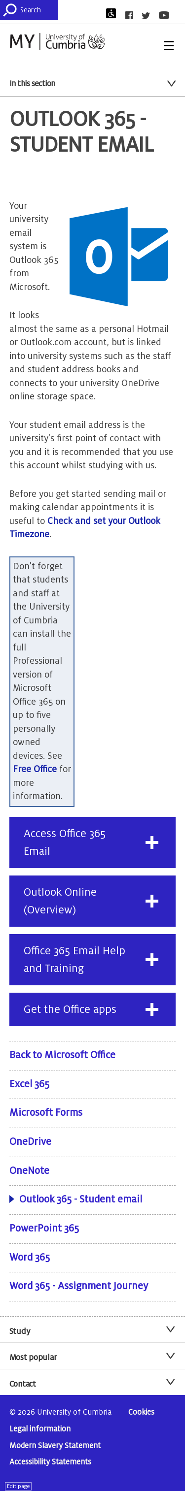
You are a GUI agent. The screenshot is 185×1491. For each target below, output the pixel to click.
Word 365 (29, 1257)
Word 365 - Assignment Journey (78, 1286)
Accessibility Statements (50, 1462)
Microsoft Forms (45, 1112)
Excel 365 (29, 1084)
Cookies (141, 1412)
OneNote (29, 1171)
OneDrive (30, 1141)
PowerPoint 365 (44, 1228)
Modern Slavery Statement (55, 1446)
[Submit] (12, 10)
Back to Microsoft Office (62, 1055)
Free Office (35, 769)
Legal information (40, 1429)
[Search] (39, 10)
